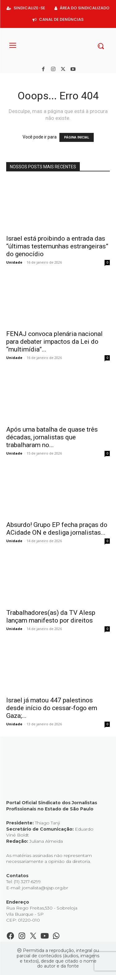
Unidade (14, 262)
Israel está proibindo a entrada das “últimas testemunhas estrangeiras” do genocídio (57, 246)
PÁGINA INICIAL (76, 137)
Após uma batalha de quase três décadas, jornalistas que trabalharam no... (52, 437)
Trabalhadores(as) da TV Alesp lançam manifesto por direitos (50, 616)
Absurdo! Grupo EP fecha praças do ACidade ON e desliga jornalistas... (56, 528)
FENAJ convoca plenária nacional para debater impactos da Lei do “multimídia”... (54, 341)
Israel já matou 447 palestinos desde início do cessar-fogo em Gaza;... (51, 707)
